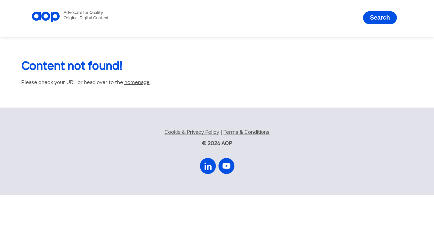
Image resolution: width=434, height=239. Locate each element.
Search (380, 17)
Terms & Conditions (246, 132)
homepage (137, 82)
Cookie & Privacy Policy (191, 132)
